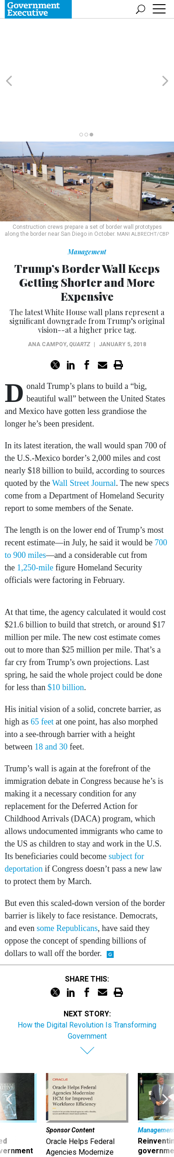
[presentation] (9, 1081)
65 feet (42, 677)
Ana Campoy (47, 300)
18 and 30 (50, 702)
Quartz (79, 300)
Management (87, 207)
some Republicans (67, 883)
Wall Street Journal (84, 438)
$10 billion (65, 642)
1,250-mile (35, 523)
